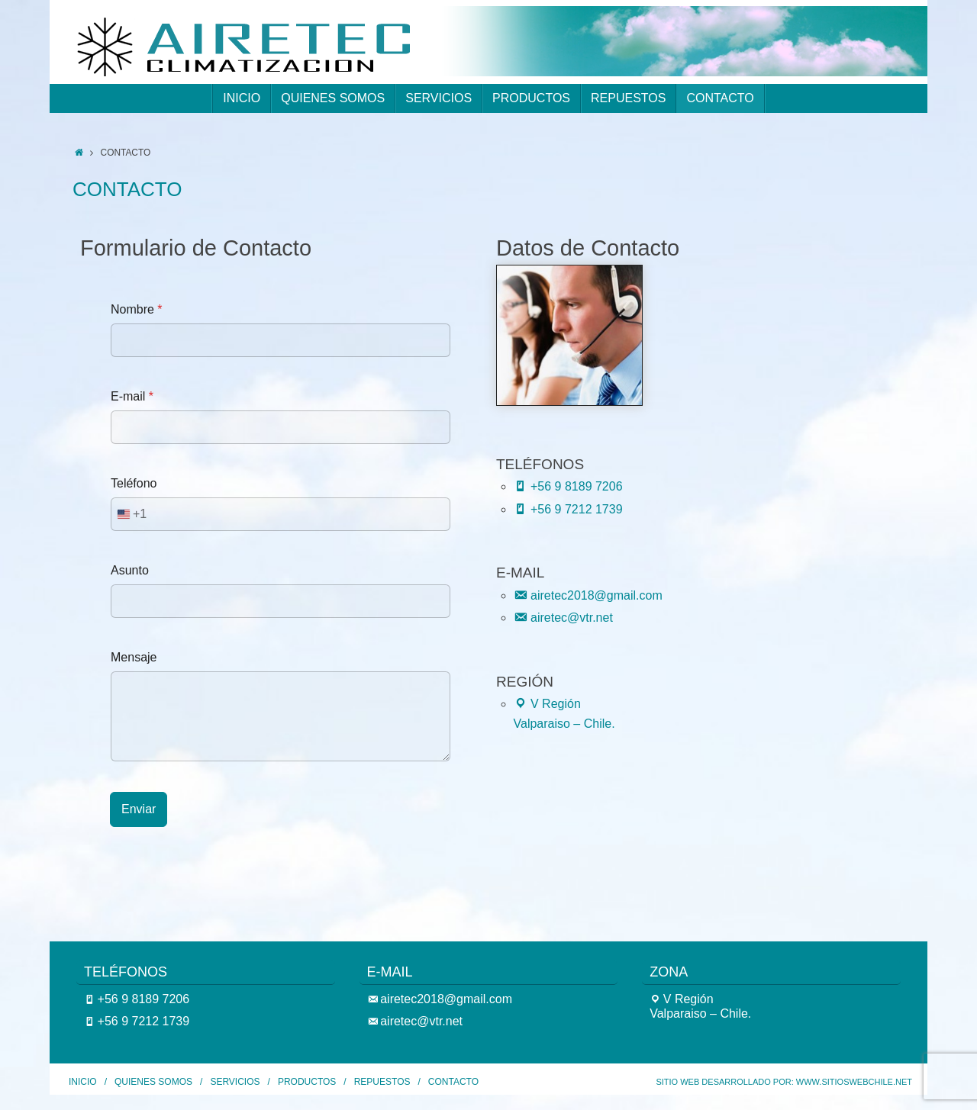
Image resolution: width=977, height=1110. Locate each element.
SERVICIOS (235, 1081)
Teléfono (134, 483)
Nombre (137, 309)
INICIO (83, 1081)
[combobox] (129, 514)
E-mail (132, 396)
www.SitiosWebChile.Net (854, 1081)
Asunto (130, 570)
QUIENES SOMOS (153, 1081)
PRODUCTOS (307, 1081)
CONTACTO (453, 1081)
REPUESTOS (382, 1081)
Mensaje (133, 657)
